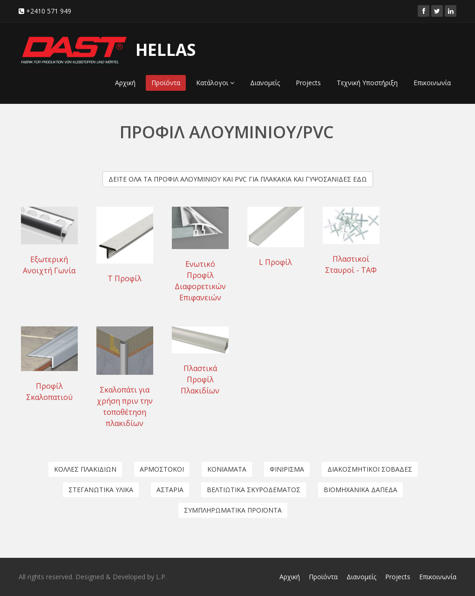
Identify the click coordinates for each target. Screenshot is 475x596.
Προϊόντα (165, 82)
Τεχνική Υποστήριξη (367, 82)
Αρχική (125, 82)
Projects (308, 82)
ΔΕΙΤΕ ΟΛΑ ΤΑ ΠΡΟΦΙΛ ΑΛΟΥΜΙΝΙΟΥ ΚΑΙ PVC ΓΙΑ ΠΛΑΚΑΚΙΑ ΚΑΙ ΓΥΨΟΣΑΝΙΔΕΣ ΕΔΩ (238, 178)
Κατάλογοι (215, 82)
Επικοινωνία (432, 82)
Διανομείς (265, 82)
